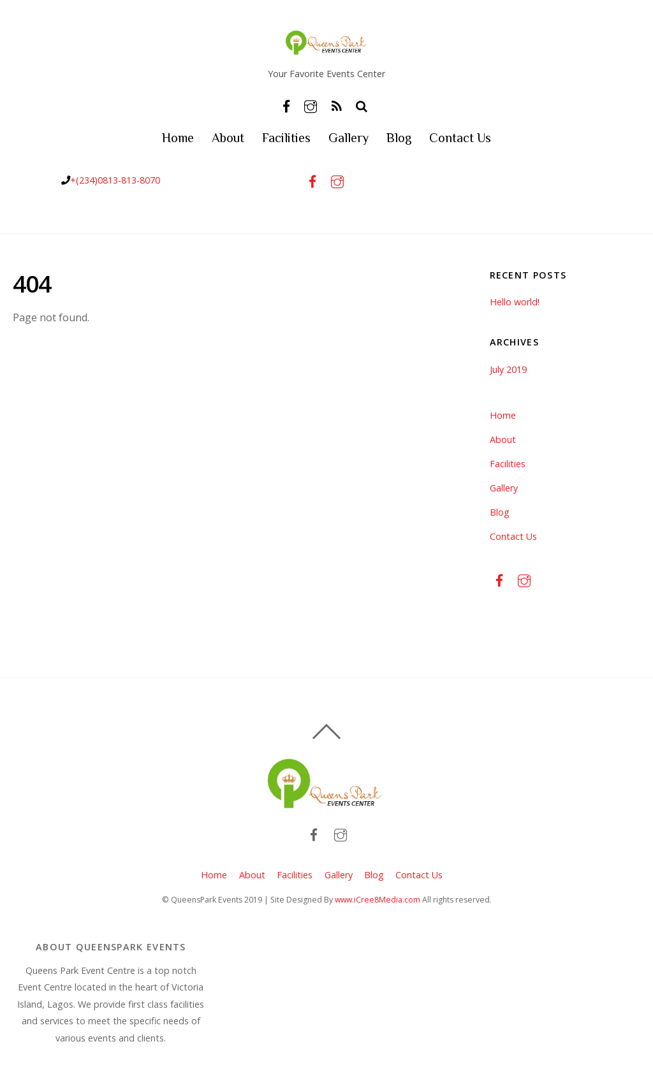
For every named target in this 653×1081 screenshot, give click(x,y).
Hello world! (514, 302)
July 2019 (508, 369)
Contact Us (460, 138)
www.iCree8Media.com (377, 899)
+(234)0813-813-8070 (115, 180)
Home (178, 138)
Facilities (286, 138)
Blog (398, 138)
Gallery (348, 138)
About (228, 138)
